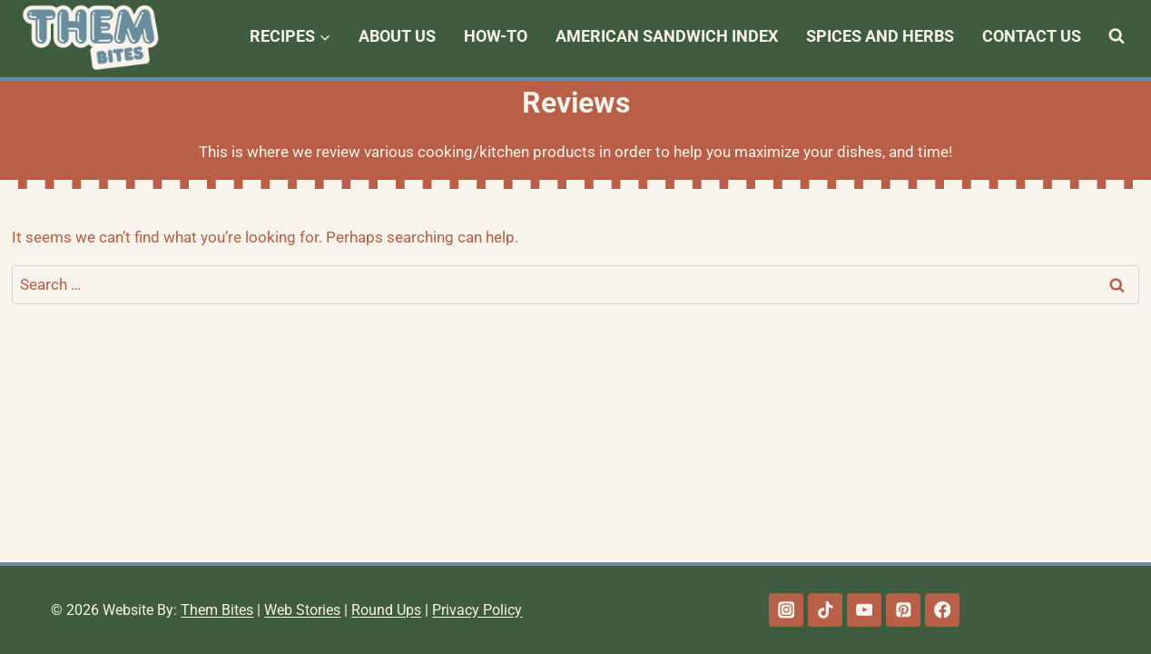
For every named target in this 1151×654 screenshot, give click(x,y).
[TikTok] (824, 610)
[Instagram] (785, 610)
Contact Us (1031, 35)
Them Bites (217, 610)
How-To (495, 35)
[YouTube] (863, 610)
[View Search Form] (1116, 36)
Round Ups (386, 610)
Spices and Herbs (880, 35)
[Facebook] (942, 610)
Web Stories (302, 610)
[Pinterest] (903, 610)
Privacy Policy (477, 610)
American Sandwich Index (667, 35)
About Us (397, 35)
